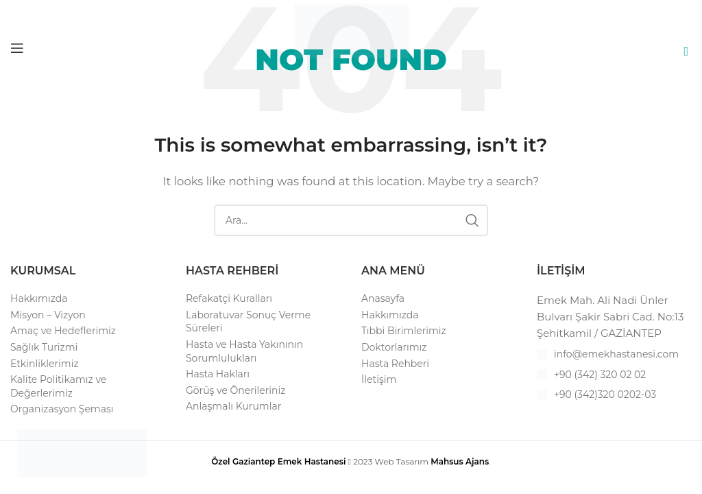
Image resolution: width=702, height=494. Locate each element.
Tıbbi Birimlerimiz (403, 331)
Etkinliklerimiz (44, 363)
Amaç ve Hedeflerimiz (63, 331)
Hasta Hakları (218, 374)
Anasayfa (382, 298)
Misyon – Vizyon (48, 315)
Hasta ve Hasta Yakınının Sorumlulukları (244, 351)
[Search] (351, 220)
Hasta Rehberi (395, 363)
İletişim (378, 379)
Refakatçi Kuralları (229, 298)
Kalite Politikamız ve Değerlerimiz (58, 386)
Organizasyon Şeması (62, 409)
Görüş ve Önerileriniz (235, 390)
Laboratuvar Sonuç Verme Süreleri (248, 322)
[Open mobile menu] (17, 48)
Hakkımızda (38, 298)
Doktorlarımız (394, 347)
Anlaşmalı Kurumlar (233, 406)
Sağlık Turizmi (43, 347)
